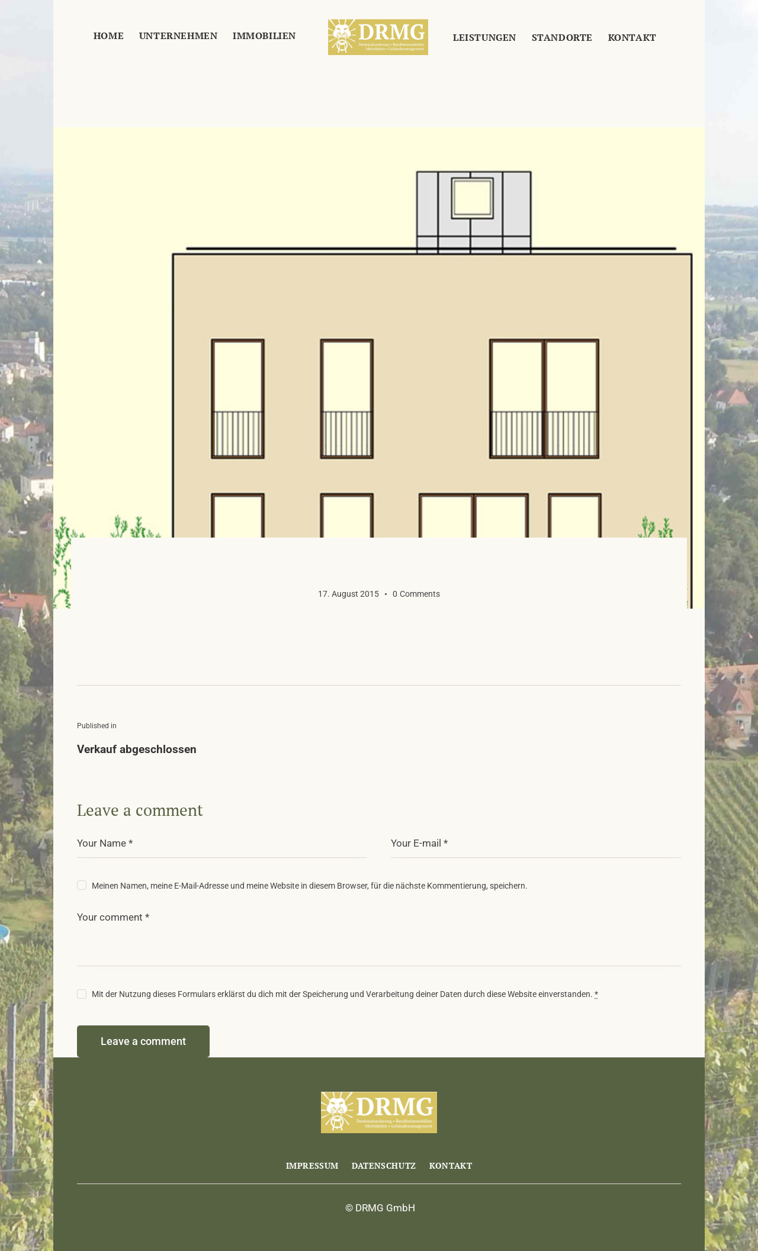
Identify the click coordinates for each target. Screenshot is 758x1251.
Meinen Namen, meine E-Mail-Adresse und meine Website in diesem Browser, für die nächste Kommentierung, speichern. (310, 885)
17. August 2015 (348, 594)
